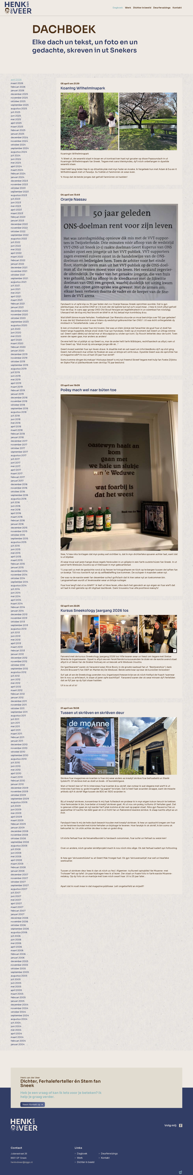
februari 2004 (18, 1040)
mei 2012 (15, 683)
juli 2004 (16, 1022)
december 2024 (19, 137)
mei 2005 (16, 986)
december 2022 (19, 224)
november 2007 (19, 878)
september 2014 (19, 582)
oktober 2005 (18, 968)
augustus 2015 (18, 542)
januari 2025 (17, 133)
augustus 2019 (19, 368)
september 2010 (19, 755)
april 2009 (16, 816)
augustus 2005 (19, 975)
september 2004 (20, 1015)
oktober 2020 (18, 318)
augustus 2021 (18, 282)
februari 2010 (18, 780)
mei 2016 (15, 509)
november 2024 (19, 141)
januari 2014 (17, 610)
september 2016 (19, 495)
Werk (80, 1157)
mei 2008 (16, 856)
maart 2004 (17, 1037)
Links (78, 1148)
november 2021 (19, 271)
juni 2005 (16, 983)
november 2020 (19, 314)
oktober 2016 (18, 491)
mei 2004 (16, 1030)
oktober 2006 (18, 925)
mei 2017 (15, 466)
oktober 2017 (18, 448)
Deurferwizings (109, 1153)
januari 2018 (17, 437)
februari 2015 (18, 563)
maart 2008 (17, 863)
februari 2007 (18, 910)
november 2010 (19, 748)
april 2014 (16, 600)
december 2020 (19, 311)
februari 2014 (18, 607)
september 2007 (20, 885)
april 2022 (16, 253)
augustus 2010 (19, 759)
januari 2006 (17, 957)
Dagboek (82, 1153)
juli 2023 (15, 199)
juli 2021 (15, 285)
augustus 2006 (19, 932)
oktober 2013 (18, 621)
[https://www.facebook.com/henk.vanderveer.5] (180, 1125)
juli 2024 (15, 155)
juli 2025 (15, 112)
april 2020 (16, 339)
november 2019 (19, 358)
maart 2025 (17, 126)
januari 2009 (18, 827)
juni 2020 (16, 332)
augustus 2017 (18, 455)
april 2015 (16, 556)
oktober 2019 (18, 361)
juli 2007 (16, 892)
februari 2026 (18, 87)
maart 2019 (17, 386)
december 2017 (19, 441)
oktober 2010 (18, 751)
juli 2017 (15, 459)
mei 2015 (15, 553)
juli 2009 (16, 806)
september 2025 (20, 105)
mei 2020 (16, 336)
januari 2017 (17, 480)
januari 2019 (17, 394)
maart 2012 (17, 690)
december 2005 (19, 961)
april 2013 (16, 643)
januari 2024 (17, 177)
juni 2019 (16, 376)
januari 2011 (17, 741)
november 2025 (19, 97)
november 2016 (19, 488)
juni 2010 (16, 766)
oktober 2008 (18, 838)
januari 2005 (17, 1001)
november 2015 (19, 531)
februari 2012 (18, 694)
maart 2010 (17, 777)
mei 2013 (15, 639)
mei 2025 (16, 119)
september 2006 (20, 928)
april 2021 (16, 296)
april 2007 (16, 903)
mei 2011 (15, 726)
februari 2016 (18, 520)
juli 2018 (15, 415)
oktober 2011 (17, 708)
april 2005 (16, 990)
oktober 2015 (18, 535)
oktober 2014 (18, 578)
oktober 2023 (18, 188)
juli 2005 (16, 979)
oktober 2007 (18, 881)
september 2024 (20, 148)
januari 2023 (17, 220)
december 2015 (19, 527)
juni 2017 (15, 462)
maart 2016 (17, 517)
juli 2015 (15, 545)
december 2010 (19, 744)
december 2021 (19, 267)
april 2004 (16, 1033)
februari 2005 (18, 997)
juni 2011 (15, 722)
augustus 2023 (19, 195)
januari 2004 (18, 1044)
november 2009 (19, 791)
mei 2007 (16, 900)
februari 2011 (17, 737)
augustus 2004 (19, 1019)
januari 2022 (17, 264)
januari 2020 (17, 350)
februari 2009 (18, 824)
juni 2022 (16, 246)
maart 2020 (17, 343)
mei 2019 (16, 379)
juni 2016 (15, 506)
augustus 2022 (19, 238)
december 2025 (19, 94)
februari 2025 (18, 130)
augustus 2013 (18, 629)
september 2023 (20, 191)
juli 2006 (16, 936)
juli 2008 (16, 849)
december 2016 (19, 484)
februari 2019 (18, 390)
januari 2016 (17, 524)
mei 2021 (15, 292)
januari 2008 (17, 871)
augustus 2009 (19, 802)
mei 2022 (16, 249)
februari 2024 (18, 173)
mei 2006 (16, 943)
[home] (18, 8)
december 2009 (19, 788)
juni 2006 (16, 939)
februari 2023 (18, 217)
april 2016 (16, 513)
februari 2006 (18, 954)
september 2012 (19, 668)
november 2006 (19, 921)
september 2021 (19, 278)
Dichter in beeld (85, 1162)
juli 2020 (16, 329)
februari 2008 (18, 867)
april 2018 (16, 426)
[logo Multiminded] (180, 1173)
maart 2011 (16, 733)
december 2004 (19, 1004)
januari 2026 (17, 90)
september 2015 (19, 538)
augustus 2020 (19, 325)
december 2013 (19, 614)
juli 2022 (15, 242)
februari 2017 (18, 477)
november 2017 (19, 444)
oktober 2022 (18, 231)
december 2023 (19, 180)
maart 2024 (17, 170)
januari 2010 (17, 784)
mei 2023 (16, 206)
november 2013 (19, 618)
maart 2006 (17, 950)
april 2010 (16, 773)
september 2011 (19, 712)
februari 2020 (18, 347)
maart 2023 (17, 213)
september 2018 (19, 408)
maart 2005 (17, 993)
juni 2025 (16, 115)
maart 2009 (17, 820)
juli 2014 (15, 589)
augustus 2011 (18, 715)
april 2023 (16, 209)
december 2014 (19, 571)
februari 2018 (18, 433)
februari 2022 (18, 260)
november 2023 (19, 184)
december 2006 (19, 918)
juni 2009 (16, 809)
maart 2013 (17, 647)
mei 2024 (16, 162)
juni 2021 (15, 289)
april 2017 (16, 470)
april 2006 (16, 946)
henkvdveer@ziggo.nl (22, 1162)
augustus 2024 (19, 152)
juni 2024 (16, 159)
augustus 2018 (18, 412)
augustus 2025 (19, 108)
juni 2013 (15, 636)
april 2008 (16, 860)
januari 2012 (17, 697)
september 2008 (20, 842)
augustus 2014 (19, 585)
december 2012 (19, 657)
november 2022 (19, 227)
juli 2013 (15, 632)
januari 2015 (17, 567)
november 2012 (19, 661)
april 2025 (16, 123)
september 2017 (19, 451)
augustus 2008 (19, 845)
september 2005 (20, 972)
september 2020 (20, 321)
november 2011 (19, 704)
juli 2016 (15, 502)
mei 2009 (16, 813)
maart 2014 (17, 603)
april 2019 (16, 383)
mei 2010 (16, 769)
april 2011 (16, 730)
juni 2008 (16, 853)
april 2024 (16, 166)
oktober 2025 (18, 101)
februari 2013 (18, 650)
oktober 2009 (18, 795)
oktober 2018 (18, 404)
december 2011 (19, 701)
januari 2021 (17, 307)
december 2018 (19, 397)
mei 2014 (16, 596)
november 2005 (19, 965)
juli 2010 (15, 762)
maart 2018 (17, 430)
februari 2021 (18, 303)
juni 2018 (15, 419)
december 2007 (19, 874)
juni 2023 (16, 202)
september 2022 (20, 235)
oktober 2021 (18, 274)
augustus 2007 (19, 889)
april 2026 (16, 79)
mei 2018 (15, 423)
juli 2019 (15, 372)
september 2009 (20, 798)
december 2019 (19, 354)
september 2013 (19, 625)
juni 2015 (15, 549)
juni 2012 (15, 679)
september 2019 (19, 365)
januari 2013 (17, 654)
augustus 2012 (18, 672)
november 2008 (19, 834)
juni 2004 (16, 1026)
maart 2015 (17, 560)
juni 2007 (16, 896)
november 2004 (19, 1008)
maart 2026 (17, 83)
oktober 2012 (18, 665)
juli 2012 (15, 675)
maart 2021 (17, 300)
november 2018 (19, 401)
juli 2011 (15, 719)
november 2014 (19, 574)
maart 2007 (17, 907)
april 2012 (16, 686)
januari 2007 (17, 914)
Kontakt (105, 1157)
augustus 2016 (18, 498)
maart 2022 (17, 256)
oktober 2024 (18, 144)
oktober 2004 (18, 1012)
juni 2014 (16, 592)
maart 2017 (17, 473)
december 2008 (19, 831)
